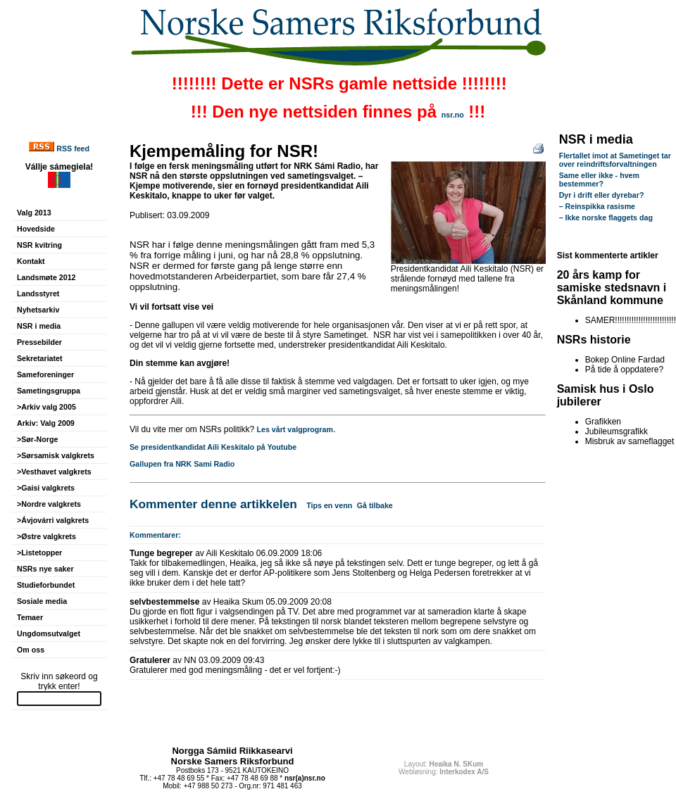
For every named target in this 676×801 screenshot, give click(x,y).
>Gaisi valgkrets (46, 488)
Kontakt (31, 261)
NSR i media (39, 326)
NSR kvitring (39, 245)
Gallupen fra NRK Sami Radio (182, 464)
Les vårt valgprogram (295, 429)
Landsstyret (38, 293)
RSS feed (72, 148)
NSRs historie (594, 340)
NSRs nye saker (45, 569)
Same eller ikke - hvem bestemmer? (599, 179)
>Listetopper (39, 552)
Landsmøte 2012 (46, 277)
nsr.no (453, 115)
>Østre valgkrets (46, 536)
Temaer (30, 617)
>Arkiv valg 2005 (46, 407)
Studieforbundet (46, 585)
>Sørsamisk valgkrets (55, 455)
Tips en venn (329, 505)
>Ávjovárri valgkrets (53, 520)
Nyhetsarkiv (38, 309)
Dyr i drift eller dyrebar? (601, 195)
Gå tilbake (375, 505)
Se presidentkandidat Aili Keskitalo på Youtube (213, 447)
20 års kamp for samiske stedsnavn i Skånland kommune (612, 287)
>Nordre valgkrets (49, 504)
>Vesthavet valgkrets (54, 471)
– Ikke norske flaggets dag (606, 217)
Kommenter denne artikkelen (213, 504)
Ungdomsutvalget (48, 633)
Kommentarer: (155, 535)
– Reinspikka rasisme (597, 206)
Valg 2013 (34, 212)
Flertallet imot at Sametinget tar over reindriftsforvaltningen (615, 159)
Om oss (30, 649)
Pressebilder (39, 342)
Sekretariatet (40, 358)
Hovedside (36, 229)
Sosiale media (42, 601)
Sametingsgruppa (48, 390)
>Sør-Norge (37, 439)
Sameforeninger (45, 374)
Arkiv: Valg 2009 (46, 423)
